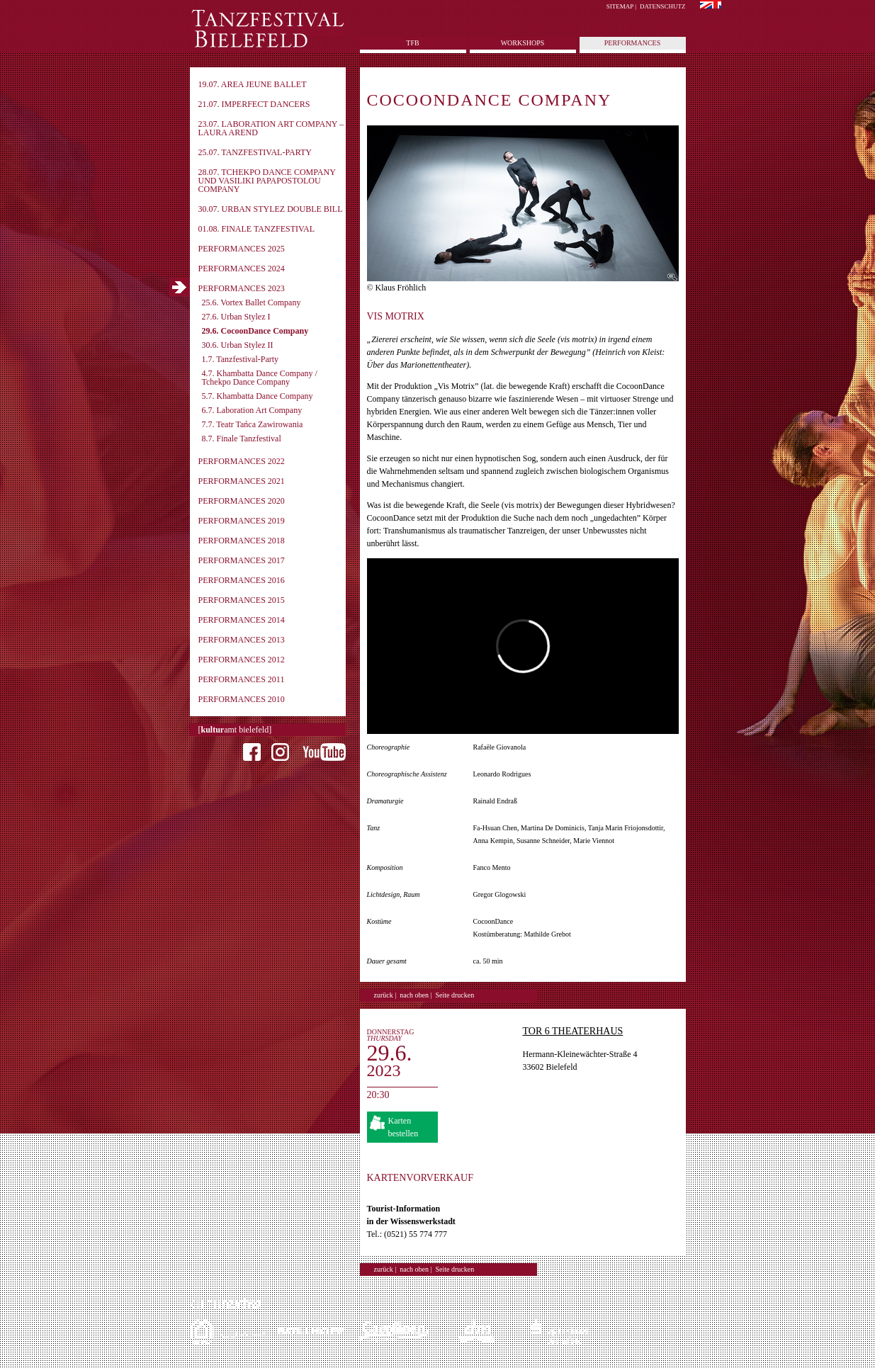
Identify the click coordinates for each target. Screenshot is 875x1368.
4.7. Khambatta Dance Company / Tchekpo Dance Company (259, 377)
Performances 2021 (241, 481)
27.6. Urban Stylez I (236, 317)
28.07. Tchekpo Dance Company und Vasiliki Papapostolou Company (267, 180)
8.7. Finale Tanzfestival (241, 438)
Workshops (523, 43)
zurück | (385, 995)
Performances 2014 (241, 620)
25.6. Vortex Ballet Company (251, 302)
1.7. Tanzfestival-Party (240, 359)
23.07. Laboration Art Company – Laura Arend (271, 128)
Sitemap (619, 6)
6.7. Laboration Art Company (252, 410)
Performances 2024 (241, 268)
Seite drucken (455, 995)
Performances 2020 (241, 501)
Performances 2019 (241, 521)
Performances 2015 (241, 600)
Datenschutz (663, 6)
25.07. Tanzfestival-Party (255, 152)
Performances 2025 (241, 249)
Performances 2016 (241, 580)
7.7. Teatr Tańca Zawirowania (252, 424)
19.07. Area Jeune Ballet (252, 84)
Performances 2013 (241, 640)
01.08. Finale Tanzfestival (256, 229)
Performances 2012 (241, 660)
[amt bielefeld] (235, 730)
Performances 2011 (241, 679)
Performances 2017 (241, 560)
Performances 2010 (241, 699)
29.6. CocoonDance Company (255, 331)
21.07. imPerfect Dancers (254, 104)
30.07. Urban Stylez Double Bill (270, 209)
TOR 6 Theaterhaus (573, 1031)
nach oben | (415, 995)
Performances (632, 43)
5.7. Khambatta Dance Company (257, 396)
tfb (412, 43)
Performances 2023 (241, 288)
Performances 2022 (241, 461)
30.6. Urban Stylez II (237, 345)
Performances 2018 (241, 540)
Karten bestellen (403, 1127)
